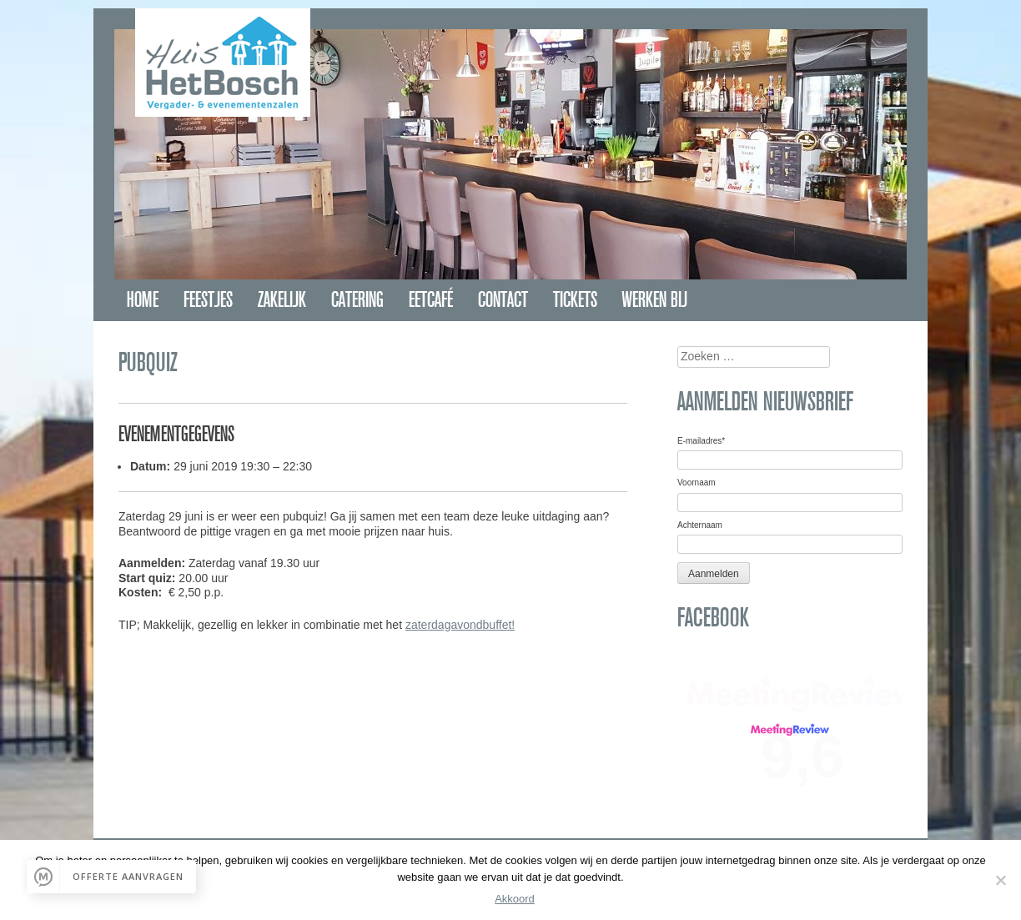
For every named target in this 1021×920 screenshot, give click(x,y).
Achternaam (699, 525)
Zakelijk (282, 300)
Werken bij (654, 300)
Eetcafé (431, 300)
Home (142, 300)
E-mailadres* (701, 440)
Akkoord (515, 898)
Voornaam (696, 482)
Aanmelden (713, 574)
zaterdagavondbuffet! (460, 624)
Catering (357, 300)
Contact (503, 300)
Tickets (575, 300)
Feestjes (208, 300)
